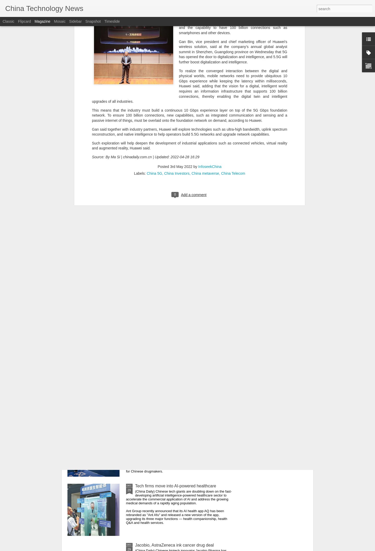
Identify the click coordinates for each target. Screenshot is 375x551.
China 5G (154, 84)
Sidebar (75, 21)
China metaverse (205, 84)
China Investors (176, 84)
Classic (8, 21)
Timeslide (112, 21)
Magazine (43, 21)
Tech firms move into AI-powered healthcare (175, 486)
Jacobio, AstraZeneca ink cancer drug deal (174, 545)
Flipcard (24, 21)
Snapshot (93, 21)
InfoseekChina (210, 77)
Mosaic (59, 21)
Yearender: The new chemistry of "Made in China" (181, 427)
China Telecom (233, 84)
